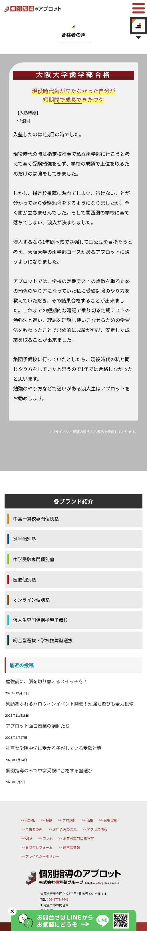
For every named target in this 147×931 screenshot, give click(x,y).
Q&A (28, 838)
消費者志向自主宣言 (78, 838)
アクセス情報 (97, 829)
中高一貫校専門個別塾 (36, 518)
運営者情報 (71, 847)
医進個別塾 (24, 579)
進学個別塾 (24, 538)
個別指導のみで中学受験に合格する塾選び (49, 770)
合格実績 (110, 820)
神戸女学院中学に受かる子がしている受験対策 (54, 748)
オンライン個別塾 (31, 599)
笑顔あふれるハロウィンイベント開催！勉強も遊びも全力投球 (70, 703)
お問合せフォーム (39, 847)
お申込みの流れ (65, 829)
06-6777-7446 (59, 899)
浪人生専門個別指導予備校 (40, 619)
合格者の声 (34, 829)
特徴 (48, 820)
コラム (48, 838)
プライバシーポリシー (42, 856)
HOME (30, 820)
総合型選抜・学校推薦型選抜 (43, 640)
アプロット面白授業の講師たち (38, 725)
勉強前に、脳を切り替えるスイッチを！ (47, 681)
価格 (89, 820)
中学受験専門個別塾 (33, 559)
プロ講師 (69, 820)
